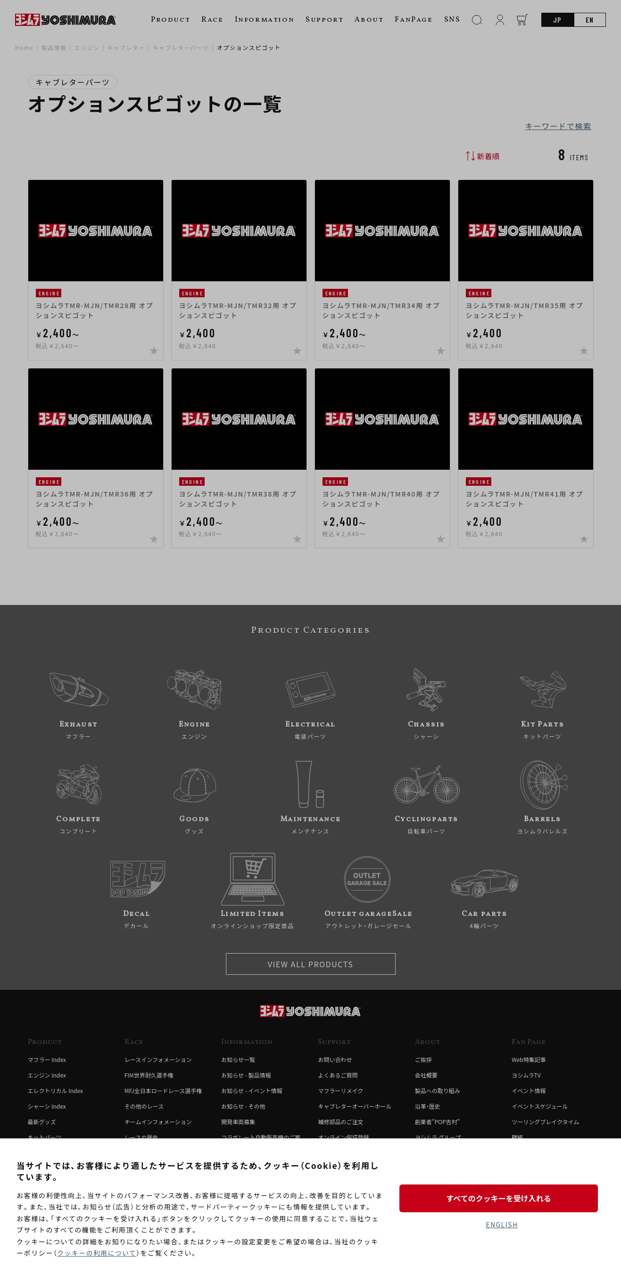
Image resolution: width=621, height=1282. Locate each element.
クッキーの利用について (98, 1253)
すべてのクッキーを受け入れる (501, 1198)
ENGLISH (502, 1225)
